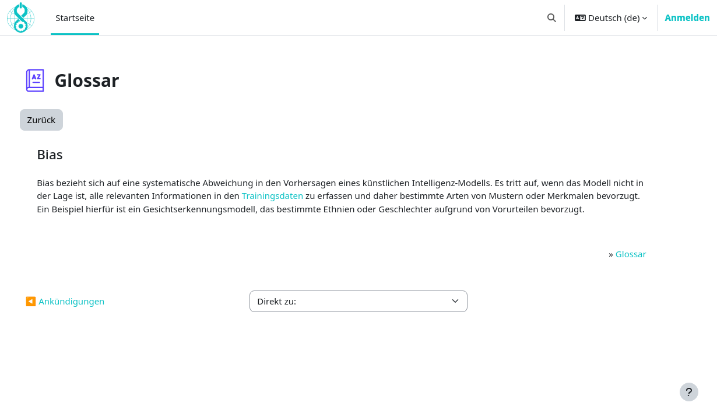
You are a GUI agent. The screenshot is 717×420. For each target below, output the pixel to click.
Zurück (63, 119)
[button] (552, 17)
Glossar (612, 266)
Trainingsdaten (355, 195)
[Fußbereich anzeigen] (689, 392)
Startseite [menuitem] (74, 17)
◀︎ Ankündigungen (86, 314)
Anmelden (687, 17)
